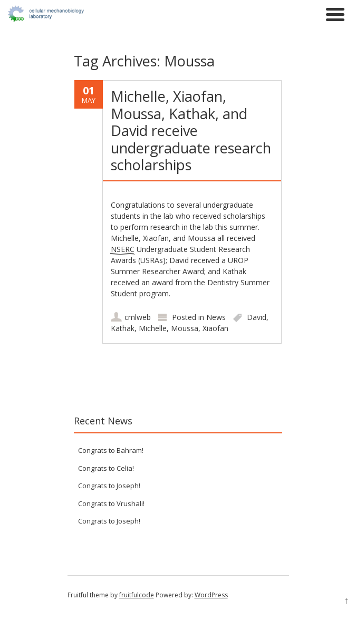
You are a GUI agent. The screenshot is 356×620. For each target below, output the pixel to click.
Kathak (122, 328)
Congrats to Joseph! (109, 485)
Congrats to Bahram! (110, 450)
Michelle (153, 328)
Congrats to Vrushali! (111, 503)
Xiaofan (215, 328)
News (216, 317)
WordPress (211, 594)
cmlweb (137, 317)
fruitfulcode (136, 594)
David (256, 317)
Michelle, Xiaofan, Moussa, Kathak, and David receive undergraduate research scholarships (191, 130)
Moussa (184, 328)
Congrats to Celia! (106, 468)
